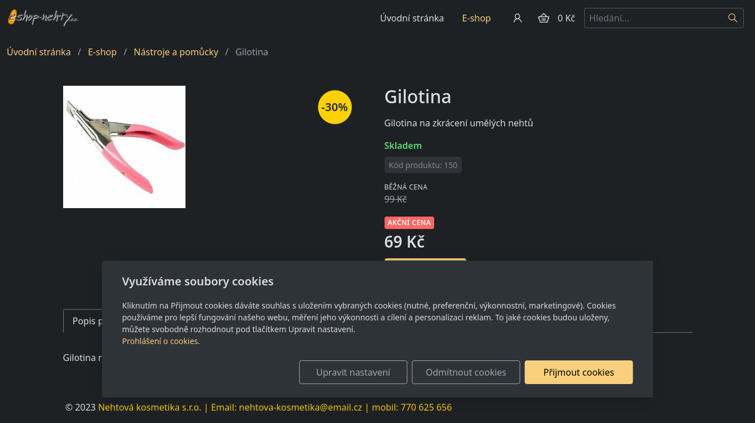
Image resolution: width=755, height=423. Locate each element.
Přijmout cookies (579, 372)
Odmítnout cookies (466, 372)
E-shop (476, 18)
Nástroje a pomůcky (176, 52)
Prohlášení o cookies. (161, 341)
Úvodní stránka (412, 18)
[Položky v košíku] (543, 18)
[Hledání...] (653, 18)
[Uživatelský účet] (517, 18)
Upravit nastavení (353, 372)
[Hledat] (733, 18)
